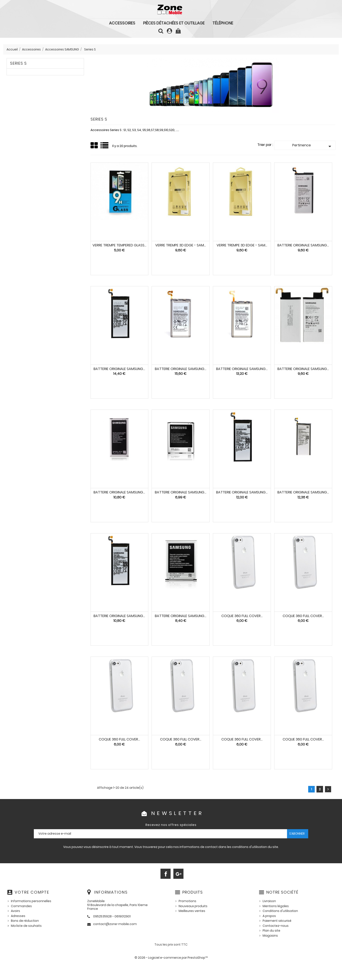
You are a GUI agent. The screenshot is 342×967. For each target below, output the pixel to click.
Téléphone (222, 23)
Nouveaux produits (193, 906)
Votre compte (32, 892)
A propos (269, 916)
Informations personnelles (31, 901)
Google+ (178, 874)
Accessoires (122, 23)
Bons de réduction (25, 921)
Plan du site (271, 930)
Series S (18, 63)
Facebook (166, 874)
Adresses (18, 916)
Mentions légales (276, 906)
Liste (105, 147)
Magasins (270, 935)
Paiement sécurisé (277, 921)
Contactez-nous (276, 926)
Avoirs (15, 911)
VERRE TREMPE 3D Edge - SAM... (180, 245)
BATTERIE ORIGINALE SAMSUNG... (119, 492)
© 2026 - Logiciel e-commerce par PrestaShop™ (171, 957)
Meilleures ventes (192, 911)
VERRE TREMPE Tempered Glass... (119, 245)
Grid (94, 145)
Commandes (21, 906)
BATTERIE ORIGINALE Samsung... (303, 245)
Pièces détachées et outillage (174, 23)
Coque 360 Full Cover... (242, 615)
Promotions (187, 901)
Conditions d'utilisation (280, 911)
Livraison (269, 901)
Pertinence (312, 146)
